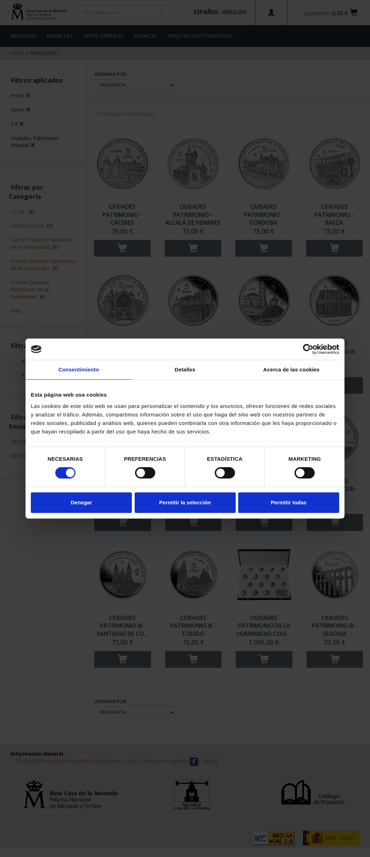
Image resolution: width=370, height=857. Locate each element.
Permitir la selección (185, 502)
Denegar (81, 502)
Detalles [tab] (185, 369)
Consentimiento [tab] (78, 369)
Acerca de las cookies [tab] (291, 369)
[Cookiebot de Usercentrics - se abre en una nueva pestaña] (308, 349)
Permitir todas (289, 502)
